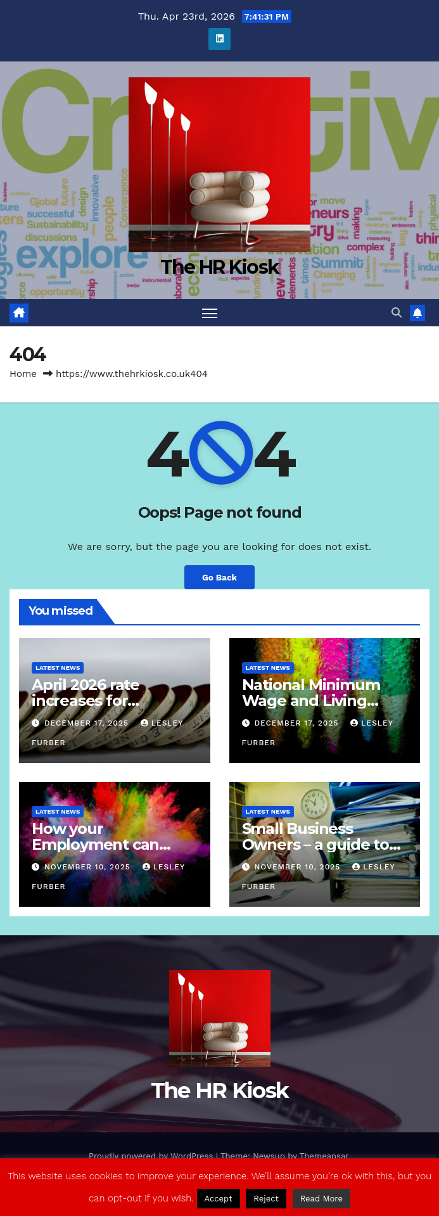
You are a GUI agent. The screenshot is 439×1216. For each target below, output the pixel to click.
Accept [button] (218, 1198)
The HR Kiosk (219, 267)
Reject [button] (266, 1198)
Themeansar (324, 1156)
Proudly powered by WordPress (152, 1156)
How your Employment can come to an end (95, 844)
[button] (396, 313)
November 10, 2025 (89, 866)
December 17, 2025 (88, 723)
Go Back (219, 577)
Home (23, 374)
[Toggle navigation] (209, 313)
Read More (321, 1198)
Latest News (57, 667)
